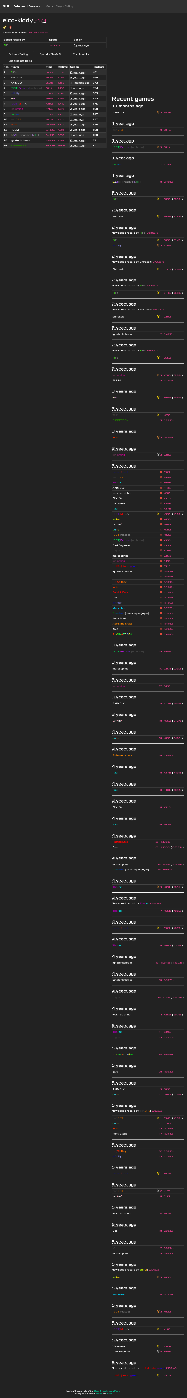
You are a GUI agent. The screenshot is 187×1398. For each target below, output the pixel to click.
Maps (49, 6)
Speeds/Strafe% (50, 54)
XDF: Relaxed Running (22, 6)
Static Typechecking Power (107, 1391)
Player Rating (64, 6)
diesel (110, 1394)
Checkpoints (81, 54)
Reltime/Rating (18, 54)
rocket (99, 1394)
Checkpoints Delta (20, 60)
